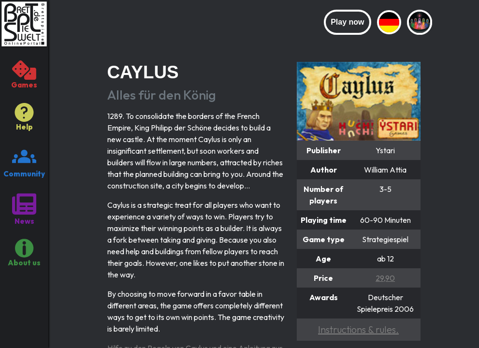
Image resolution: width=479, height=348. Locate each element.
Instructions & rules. (358, 329)
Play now (347, 22)
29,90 (385, 278)
